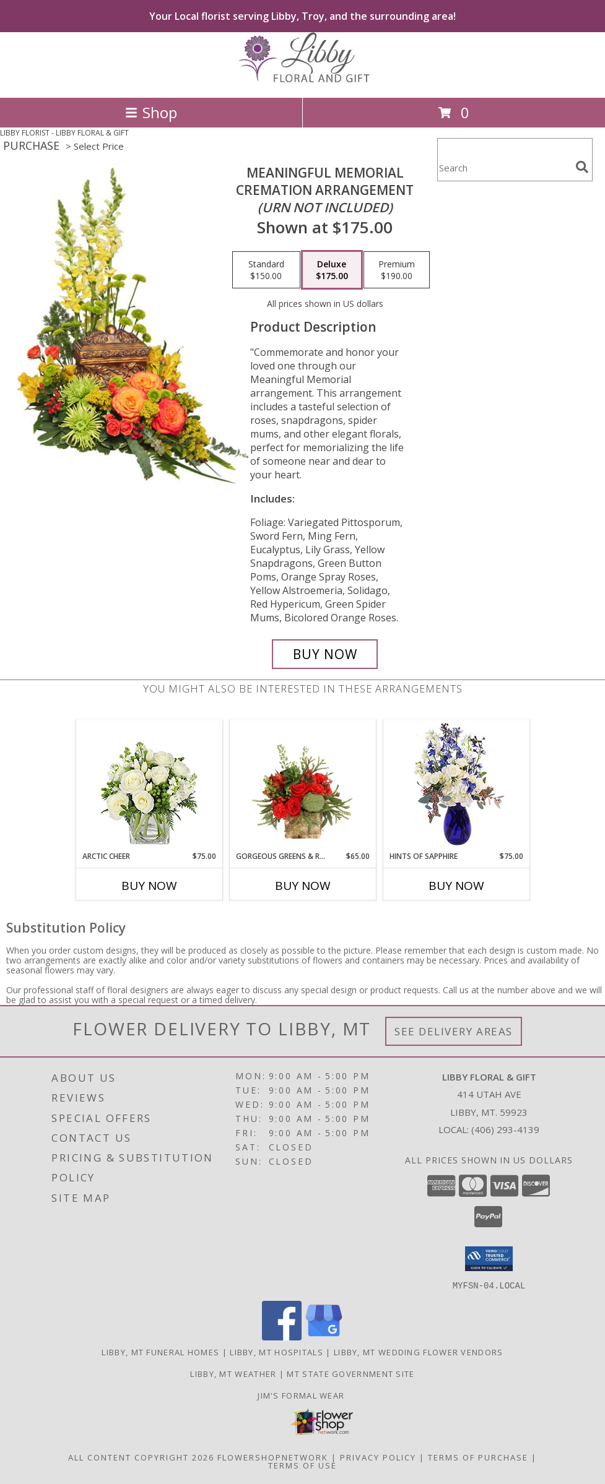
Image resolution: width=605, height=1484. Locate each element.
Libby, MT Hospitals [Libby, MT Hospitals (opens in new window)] (276, 1351)
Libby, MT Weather (233, 1373)
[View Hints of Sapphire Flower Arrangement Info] (456, 785)
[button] (489, 1258)
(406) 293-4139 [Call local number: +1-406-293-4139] (505, 1129)
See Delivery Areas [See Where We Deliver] (453, 1031)
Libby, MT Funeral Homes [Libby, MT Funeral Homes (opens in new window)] (160, 1351)
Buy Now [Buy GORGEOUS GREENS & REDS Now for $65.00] (303, 886)
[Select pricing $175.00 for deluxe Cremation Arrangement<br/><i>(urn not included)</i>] (332, 270)
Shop (151, 112)
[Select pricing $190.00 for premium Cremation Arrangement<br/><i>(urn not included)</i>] (396, 270)
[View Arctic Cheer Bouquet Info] (149, 785)
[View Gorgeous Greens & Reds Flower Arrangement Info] (302, 785)
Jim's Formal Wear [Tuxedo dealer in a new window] (302, 1394)
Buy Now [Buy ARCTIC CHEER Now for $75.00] (149, 886)
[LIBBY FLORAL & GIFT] (303, 79)
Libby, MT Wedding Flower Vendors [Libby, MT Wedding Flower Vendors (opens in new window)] (418, 1351)
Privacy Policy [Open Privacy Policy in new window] (378, 1456)
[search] (582, 167)
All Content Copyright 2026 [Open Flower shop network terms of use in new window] (141, 1456)
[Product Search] (504, 167)
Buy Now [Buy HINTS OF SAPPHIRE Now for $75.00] (456, 886)
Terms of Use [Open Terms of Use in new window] (302, 1464)
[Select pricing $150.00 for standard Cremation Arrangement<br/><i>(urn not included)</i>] (266, 270)
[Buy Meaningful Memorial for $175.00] (325, 654)
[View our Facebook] (282, 1336)
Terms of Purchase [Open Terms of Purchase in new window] (478, 1456)
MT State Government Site (350, 1373)
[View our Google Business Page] (324, 1336)
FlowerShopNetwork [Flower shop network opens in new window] (272, 1456)
